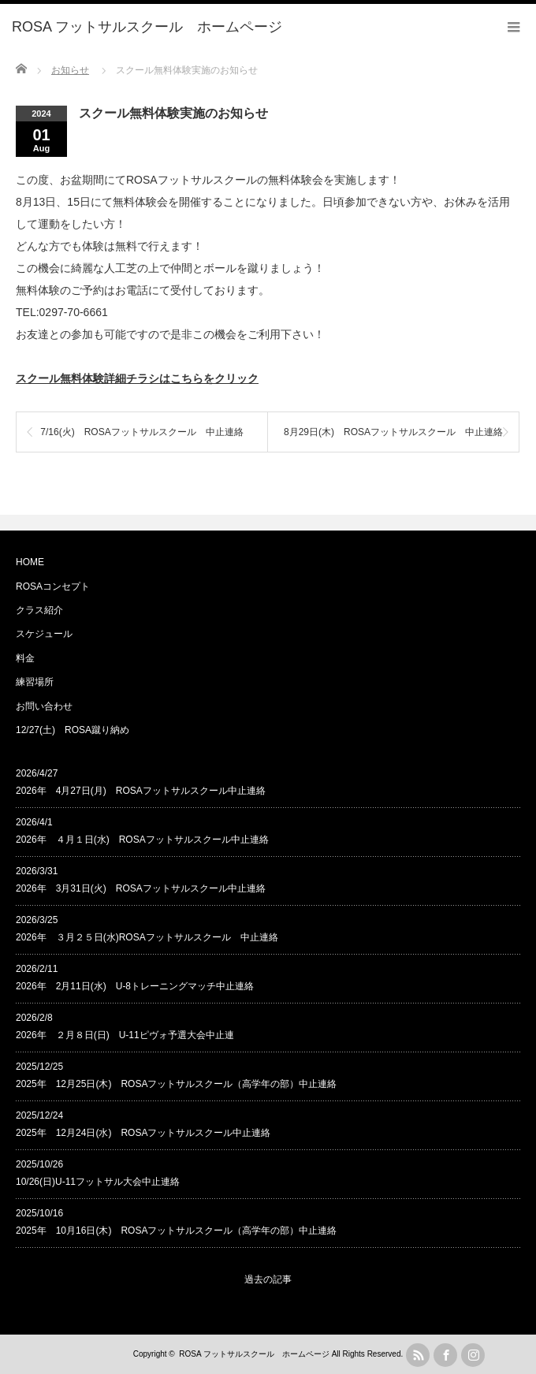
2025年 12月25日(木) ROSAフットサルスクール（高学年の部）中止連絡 (176, 1083)
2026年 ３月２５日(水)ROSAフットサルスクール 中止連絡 (147, 937)
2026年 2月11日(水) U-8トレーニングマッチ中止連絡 (135, 986)
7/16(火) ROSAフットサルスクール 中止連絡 (141, 432)
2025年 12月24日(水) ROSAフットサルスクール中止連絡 (143, 1132)
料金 (25, 658)
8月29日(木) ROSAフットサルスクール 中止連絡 (393, 432)
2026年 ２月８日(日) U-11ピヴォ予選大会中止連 (125, 1035)
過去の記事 (268, 1279)
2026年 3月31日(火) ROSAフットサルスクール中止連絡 (141, 888)
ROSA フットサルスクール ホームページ (254, 1354)
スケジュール (44, 633)
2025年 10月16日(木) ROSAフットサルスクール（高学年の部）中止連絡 (176, 1230)
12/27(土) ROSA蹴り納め (72, 729)
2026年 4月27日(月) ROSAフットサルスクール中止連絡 (141, 790)
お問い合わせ (44, 706)
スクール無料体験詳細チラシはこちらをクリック (137, 378)
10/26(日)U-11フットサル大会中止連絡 (98, 1181)
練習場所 (35, 681)
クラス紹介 (39, 610)
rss (418, 1355)
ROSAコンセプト (53, 586)
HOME (30, 562)
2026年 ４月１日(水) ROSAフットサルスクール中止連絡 (142, 839)
